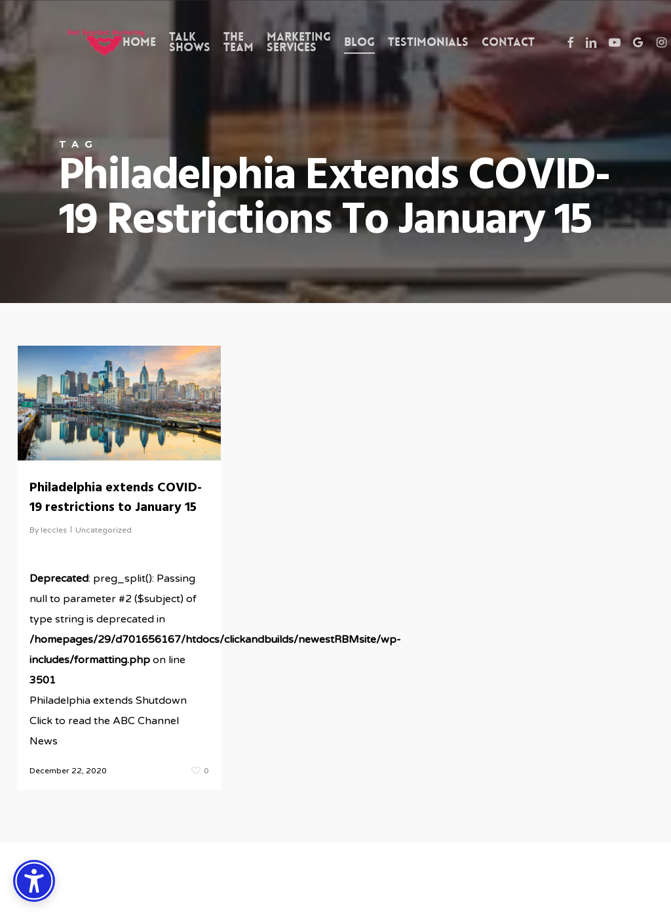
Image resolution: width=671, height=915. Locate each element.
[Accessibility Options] (34, 881)
